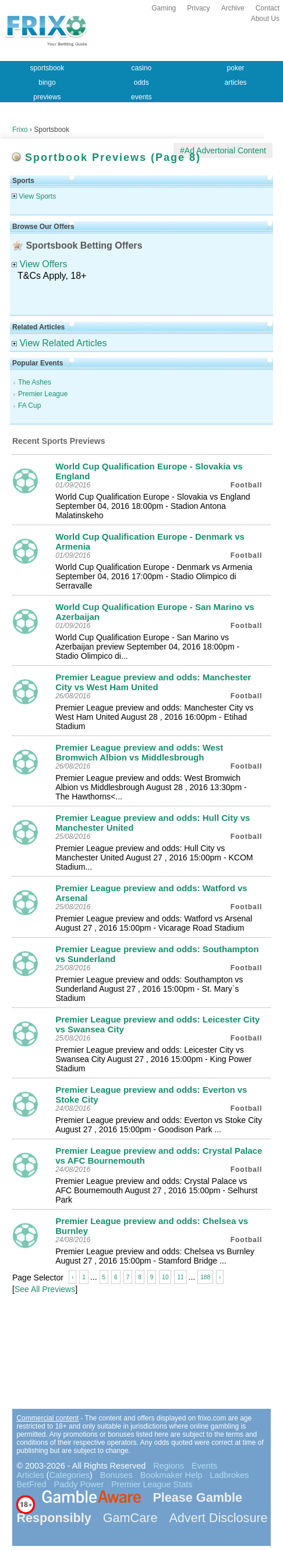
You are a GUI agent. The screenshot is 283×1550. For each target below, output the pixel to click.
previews (47, 97)
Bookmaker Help (171, 1475)
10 (165, 1277)
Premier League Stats (151, 1484)
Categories (69, 1475)
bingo (46, 82)
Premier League (43, 394)
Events (204, 1465)
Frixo (20, 129)
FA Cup (29, 405)
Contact (268, 8)
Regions (168, 1465)
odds (141, 82)
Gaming (163, 8)
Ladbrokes (229, 1475)
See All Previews (45, 1289)
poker (236, 68)
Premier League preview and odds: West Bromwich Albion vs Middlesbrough (139, 752)
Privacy (198, 8)
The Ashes (34, 382)
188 (205, 1277)
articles (236, 82)
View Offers (40, 264)
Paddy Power (79, 1484)
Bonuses (116, 1475)
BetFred (31, 1484)
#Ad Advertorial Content (223, 150)
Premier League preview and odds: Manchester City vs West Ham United (153, 682)
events (141, 97)
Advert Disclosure (218, 1517)
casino (141, 68)
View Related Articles (59, 343)
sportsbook (47, 68)
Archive (233, 8)
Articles (30, 1475)
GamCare (130, 1517)
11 (180, 1277)
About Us (265, 19)
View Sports (34, 196)
